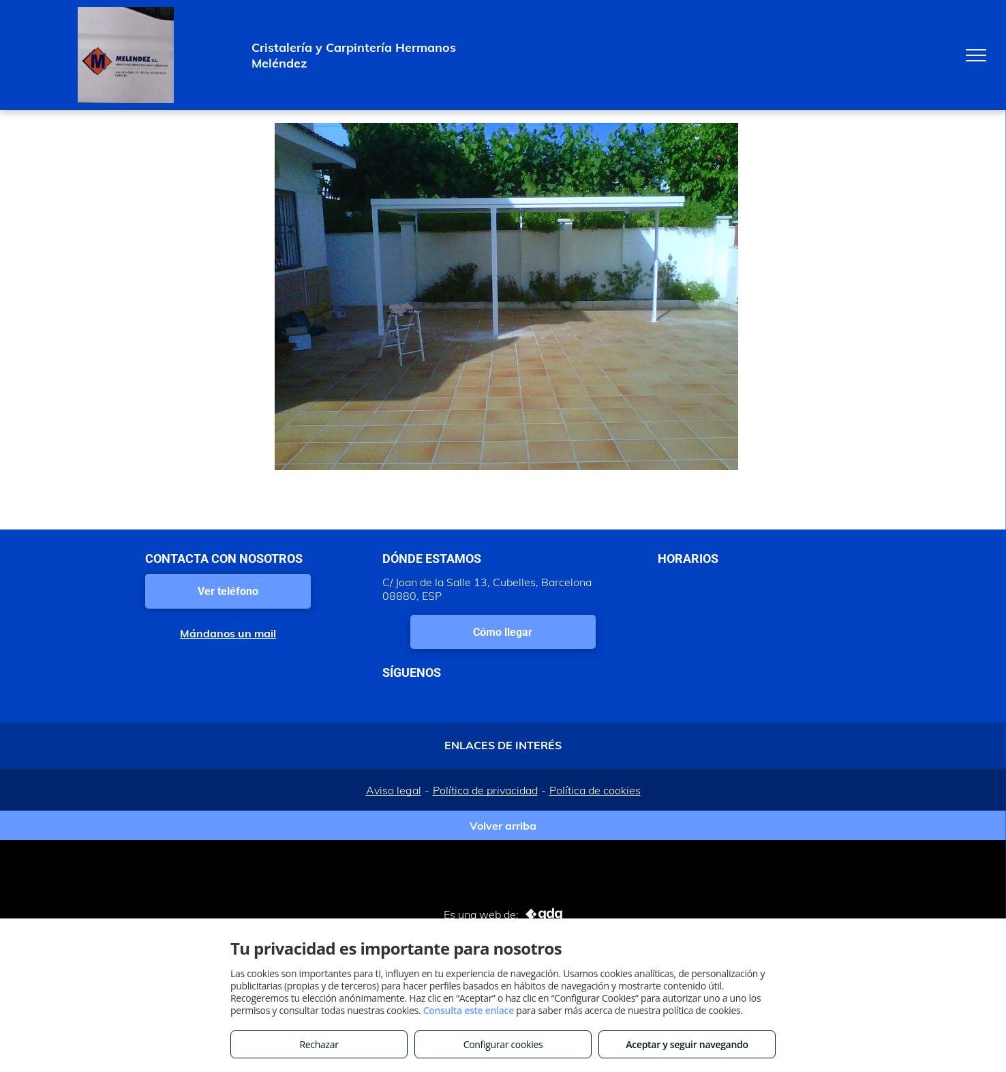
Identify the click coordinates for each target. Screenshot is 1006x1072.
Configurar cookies (503, 1044)
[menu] (976, 55)
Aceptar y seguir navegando (687, 1044)
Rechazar (318, 1044)
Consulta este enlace (468, 1010)
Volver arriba (503, 825)
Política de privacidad (485, 790)
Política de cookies (595, 790)
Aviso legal (393, 790)
